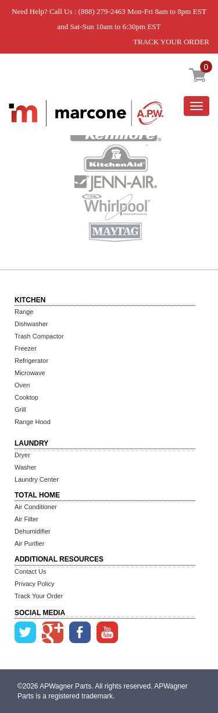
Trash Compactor (39, 336)
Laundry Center (37, 479)
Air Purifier (29, 543)
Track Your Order (39, 595)
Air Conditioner (36, 506)
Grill (20, 409)
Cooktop (26, 397)
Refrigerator (31, 360)
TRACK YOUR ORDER (171, 41)
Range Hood (33, 421)
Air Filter (26, 519)
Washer (26, 467)
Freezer (26, 348)
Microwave (30, 372)
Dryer (22, 454)
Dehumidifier (33, 531)
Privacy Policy (34, 583)
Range (24, 311)
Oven (22, 385)
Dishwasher (31, 323)
